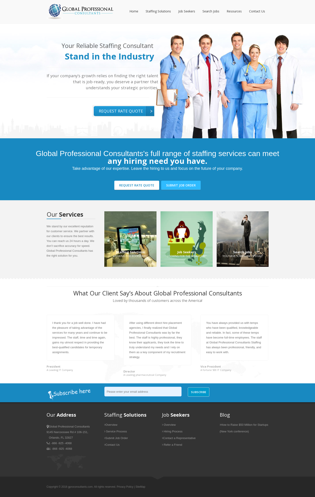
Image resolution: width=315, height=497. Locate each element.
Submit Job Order (181, 185)
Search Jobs (210, 11)
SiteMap (140, 486)
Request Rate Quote (121, 111)
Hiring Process (172, 431)
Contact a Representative (179, 438)
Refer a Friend (172, 444)
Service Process (115, 431)
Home (133, 11)
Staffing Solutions (158, 11)
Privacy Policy (125, 486)
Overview (110, 424)
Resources (234, 11)
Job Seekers (186, 11)
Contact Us (257, 11)
